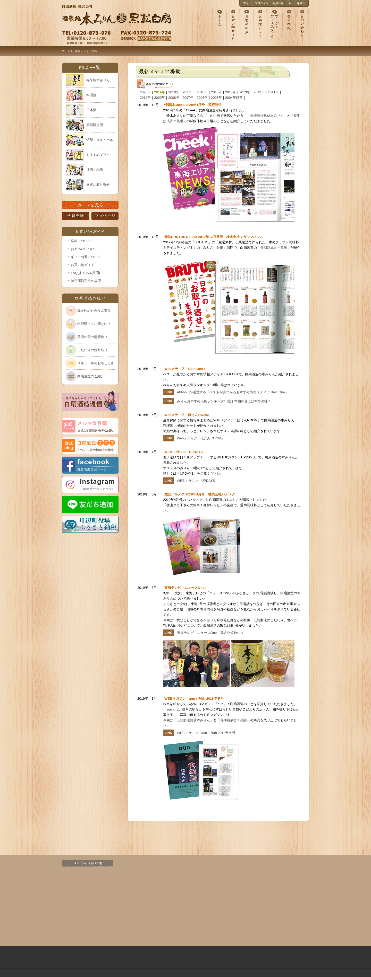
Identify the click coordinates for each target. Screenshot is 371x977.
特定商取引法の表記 (86, 281)
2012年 (259, 92)
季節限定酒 (94, 125)
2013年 (244, 92)
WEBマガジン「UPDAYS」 (197, 481)
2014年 (230, 92)
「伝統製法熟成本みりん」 (267, 116)
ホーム (66, 50)
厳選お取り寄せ (98, 184)
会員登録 (278, 3)
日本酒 (91, 110)
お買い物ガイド (82, 265)
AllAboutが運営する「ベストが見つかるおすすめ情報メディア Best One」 (232, 392)
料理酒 (91, 95)
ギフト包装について (86, 257)
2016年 (202, 92)
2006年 (202, 98)
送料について (81, 241)
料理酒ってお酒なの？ (94, 324)
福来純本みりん (98, 80)
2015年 (216, 92)
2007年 (188, 98)
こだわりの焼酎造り (92, 350)
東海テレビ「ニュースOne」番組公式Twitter (210, 633)
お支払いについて (84, 249)
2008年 (173, 98)
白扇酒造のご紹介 (90, 376)
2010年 (145, 98)
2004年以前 (234, 98)
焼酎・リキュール (99, 140)
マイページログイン (256, 3)
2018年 (173, 92)
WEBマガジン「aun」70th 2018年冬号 (206, 733)
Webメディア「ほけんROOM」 (201, 438)
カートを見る (296, 3)
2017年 (188, 92)
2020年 (145, 92)
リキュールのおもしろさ (95, 363)
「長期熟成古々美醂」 (273, 248)
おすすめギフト (98, 155)
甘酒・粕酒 (94, 170)
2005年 (216, 98)
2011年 (273, 92)
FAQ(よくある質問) (85, 273)
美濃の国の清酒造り (92, 337)
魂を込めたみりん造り (94, 311)
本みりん (268, 374)
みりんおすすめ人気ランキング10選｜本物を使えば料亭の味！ (224, 401)
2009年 (159, 98)
